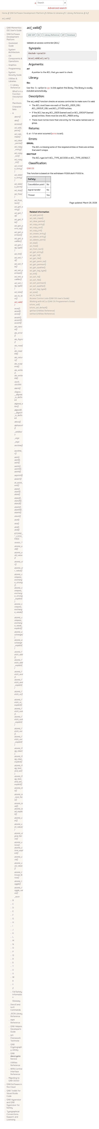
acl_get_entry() (36, 252)
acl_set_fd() (35, 277)
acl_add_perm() (36, 215)
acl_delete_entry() (38, 236)
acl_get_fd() (35, 255)
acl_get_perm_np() (38, 261)
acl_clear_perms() (37, 221)
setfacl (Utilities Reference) (42, 313)
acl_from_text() (36, 249)
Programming (14, 68)
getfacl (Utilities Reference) (42, 310)
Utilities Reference (15, 1064)
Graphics (12, 65)
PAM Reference (15, 1021)
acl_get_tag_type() (38, 270)
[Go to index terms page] (34, 3)
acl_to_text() (35, 295)
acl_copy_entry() (37, 224)
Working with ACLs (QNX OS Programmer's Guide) (52, 301)
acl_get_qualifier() (37, 267)
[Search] (65, 2)
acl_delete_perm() (38, 240)
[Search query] (52, 2)
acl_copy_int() (36, 230)
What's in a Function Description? (17, 95)
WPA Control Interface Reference (16, 1072)
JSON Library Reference (16, 1015)
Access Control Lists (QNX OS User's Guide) (49, 298)
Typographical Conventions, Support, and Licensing (13, 1115)
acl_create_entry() (38, 233)
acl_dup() (34, 243)
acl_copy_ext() (36, 227)
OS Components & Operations (15, 59)
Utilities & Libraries (54, 13)
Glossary (16, 1001)
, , (17, 311)
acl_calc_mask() (36, 218)
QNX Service (15, 1056)
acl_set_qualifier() (37, 286)
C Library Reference (74, 13)
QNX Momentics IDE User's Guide (14, 29)
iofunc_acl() (35, 304)
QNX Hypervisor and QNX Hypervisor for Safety (14, 1103)
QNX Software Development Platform (27, 13)
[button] (6, 27)
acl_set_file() (35, 280)
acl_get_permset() (38, 264)
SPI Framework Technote (15, 1038)
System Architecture (14, 51)
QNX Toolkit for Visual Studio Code (13, 1093)
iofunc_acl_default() (38, 307)
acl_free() (34, 246)
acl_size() (34, 292)
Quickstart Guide (13, 44)
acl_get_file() (35, 258)
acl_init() (33, 273)
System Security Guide (15, 73)
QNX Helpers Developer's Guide (16, 1029)
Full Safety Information (17, 995)
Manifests (17, 103)
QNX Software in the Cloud (14, 1085)
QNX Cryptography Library (16, 1047)
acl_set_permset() (38, 283)
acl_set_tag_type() (38, 289)
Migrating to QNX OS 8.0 (14, 1079)
